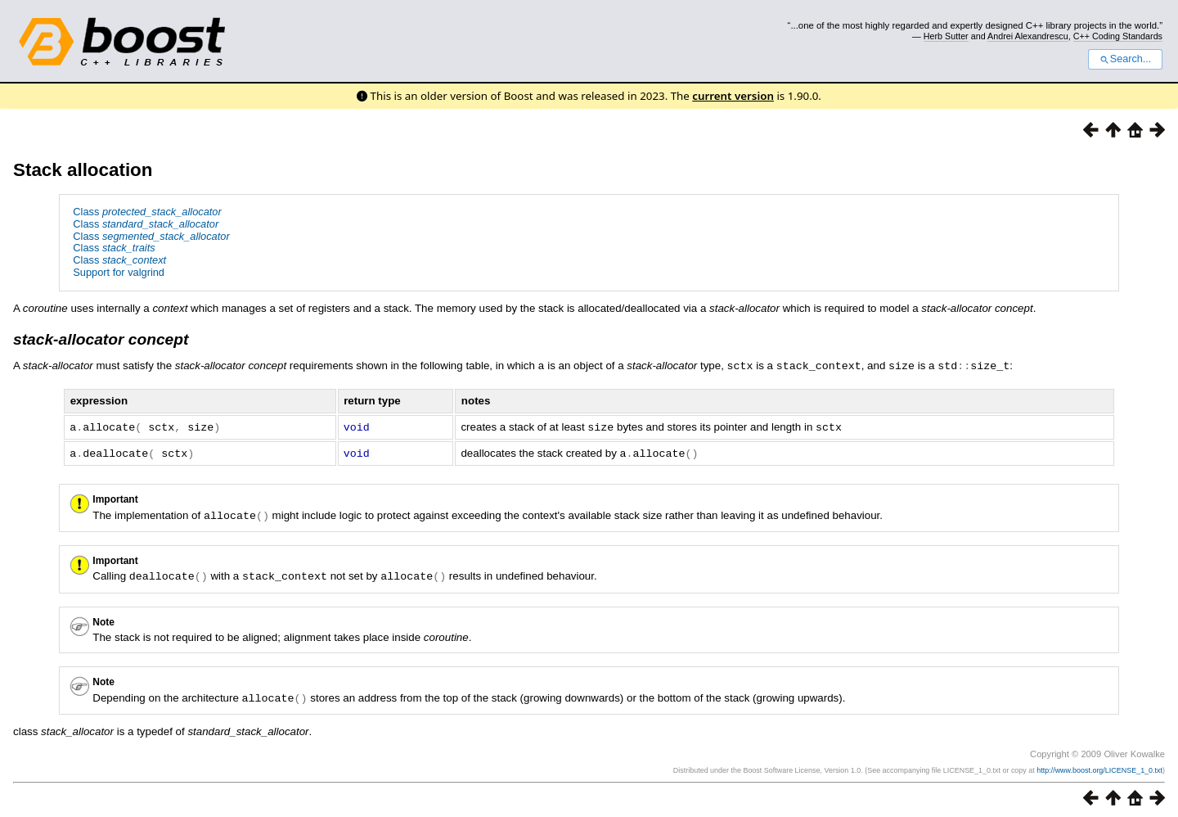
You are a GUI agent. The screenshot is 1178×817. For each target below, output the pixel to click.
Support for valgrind (118, 272)
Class (147, 211)
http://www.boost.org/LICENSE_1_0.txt (1099, 765)
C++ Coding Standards (1117, 36)
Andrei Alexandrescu (1027, 36)
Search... (1125, 59)
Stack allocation (82, 170)
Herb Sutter (946, 36)
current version (733, 95)
